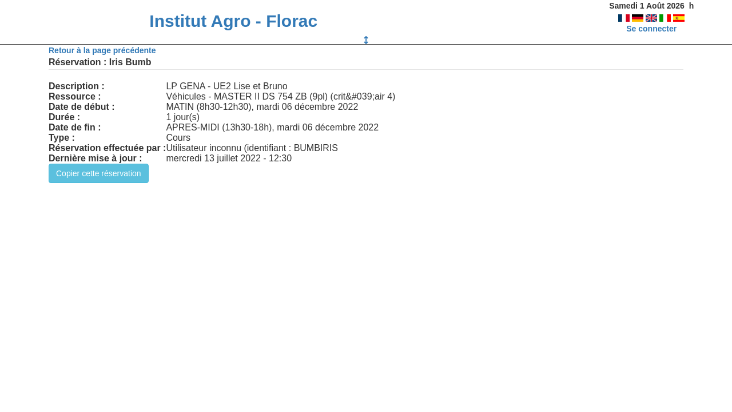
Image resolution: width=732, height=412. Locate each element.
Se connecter (651, 28)
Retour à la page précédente (102, 50)
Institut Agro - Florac (233, 20)
